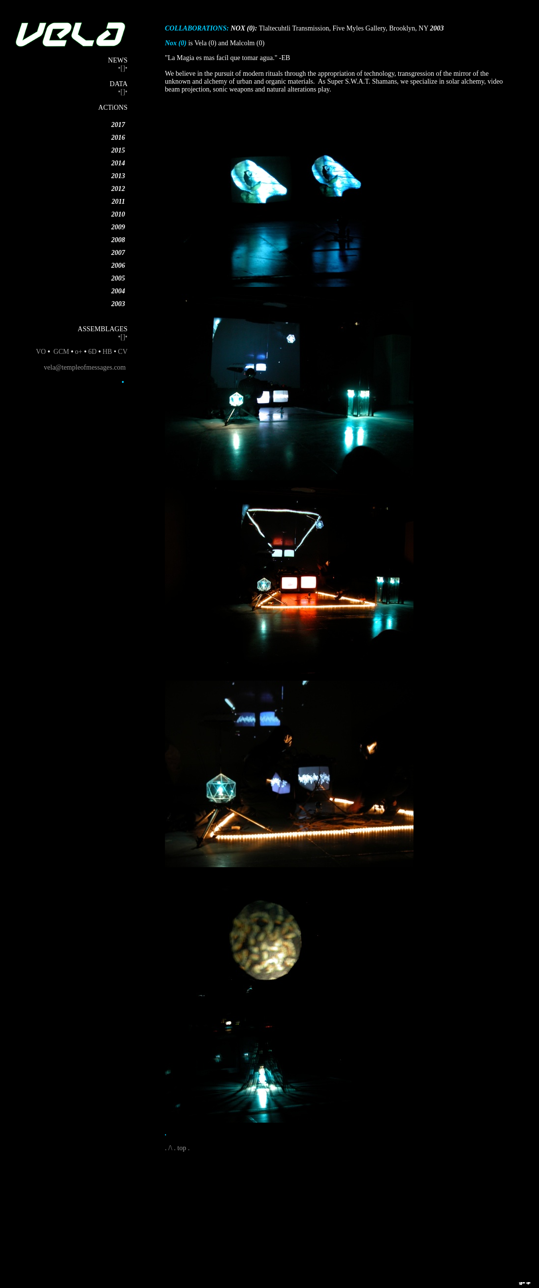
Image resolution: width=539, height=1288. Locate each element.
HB (107, 351)
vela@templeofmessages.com (85, 367)
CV (122, 351)
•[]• (122, 68)
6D (93, 351)
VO (41, 351)
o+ (78, 351)
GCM (61, 351)
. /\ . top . (177, 1148)
